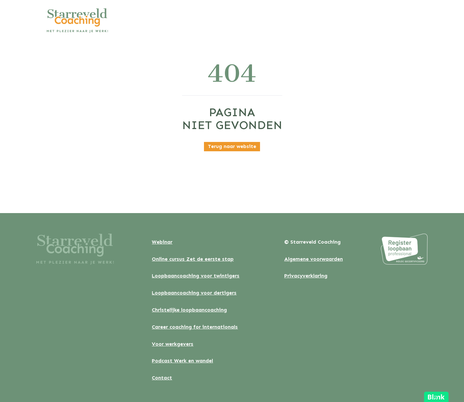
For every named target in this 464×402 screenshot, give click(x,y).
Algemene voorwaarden (313, 259)
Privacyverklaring (305, 276)
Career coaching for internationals (195, 327)
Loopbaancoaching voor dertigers (194, 293)
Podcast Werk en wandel (182, 361)
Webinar (162, 242)
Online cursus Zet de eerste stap (193, 259)
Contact (162, 378)
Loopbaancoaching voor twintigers (195, 276)
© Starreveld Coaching (312, 242)
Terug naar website (232, 146)
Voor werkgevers (172, 344)
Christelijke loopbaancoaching (189, 310)
